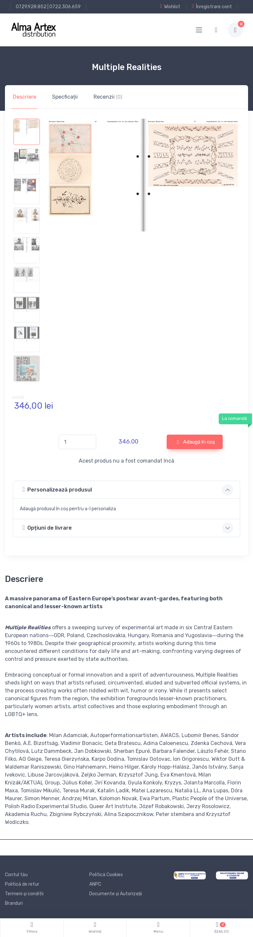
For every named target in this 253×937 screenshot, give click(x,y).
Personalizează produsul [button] (57, 489)
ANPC (95, 884)
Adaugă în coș (196, 442)
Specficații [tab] (65, 97)
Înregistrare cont (212, 7)
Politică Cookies (106, 874)
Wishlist (170, 7)
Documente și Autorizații (115, 894)
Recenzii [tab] (108, 97)
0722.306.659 (65, 7)
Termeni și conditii (24, 894)
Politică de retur (22, 884)
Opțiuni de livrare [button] (47, 527)
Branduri (14, 903)
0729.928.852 (31, 7)
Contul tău (16, 874)
